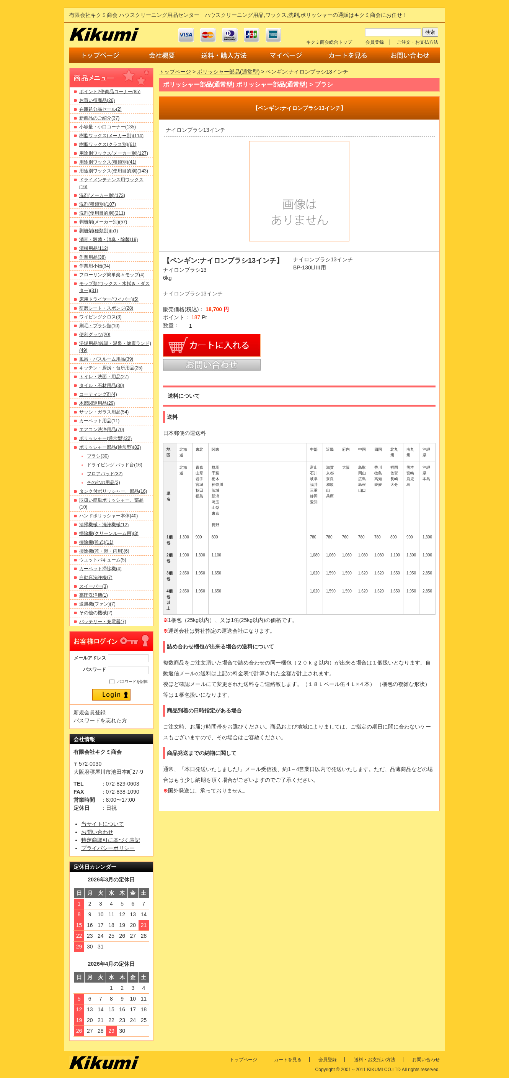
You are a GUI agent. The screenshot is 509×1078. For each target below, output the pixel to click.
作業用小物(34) (94, 266)
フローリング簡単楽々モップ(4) (112, 274)
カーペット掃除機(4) (100, 568)
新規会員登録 (89, 712)
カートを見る (288, 1059)
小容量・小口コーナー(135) (107, 127)
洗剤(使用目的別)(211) (102, 213)
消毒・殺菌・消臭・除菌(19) (108, 239)
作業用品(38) (92, 257)
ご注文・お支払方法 (417, 42)
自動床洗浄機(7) (96, 577)
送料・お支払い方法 (374, 1059)
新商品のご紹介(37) (99, 118)
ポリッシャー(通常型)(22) (105, 438)
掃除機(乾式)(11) (96, 542)
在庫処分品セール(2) (100, 109)
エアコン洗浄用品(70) (101, 429)
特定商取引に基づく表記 (110, 840)
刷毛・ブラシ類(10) (99, 325)
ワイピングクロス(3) (100, 317)
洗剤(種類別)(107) (97, 204)
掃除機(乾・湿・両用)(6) (104, 551)
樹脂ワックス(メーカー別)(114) (111, 135)
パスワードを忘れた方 (100, 720)
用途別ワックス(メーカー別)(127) (113, 153)
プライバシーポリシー (108, 848)
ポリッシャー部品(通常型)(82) (110, 447)
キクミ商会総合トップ (329, 42)
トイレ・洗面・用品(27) (104, 376)
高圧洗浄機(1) (93, 595)
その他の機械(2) (96, 612)
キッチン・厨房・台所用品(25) (110, 368)
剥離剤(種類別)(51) (98, 230)
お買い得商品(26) (97, 100)
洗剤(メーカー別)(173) (102, 195)
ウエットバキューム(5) (102, 560)
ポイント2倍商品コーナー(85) (109, 91)
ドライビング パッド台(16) (114, 465)
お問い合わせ (97, 832)
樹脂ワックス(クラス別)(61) (107, 144)
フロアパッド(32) (104, 473)
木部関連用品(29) (97, 403)
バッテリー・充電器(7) (102, 621)
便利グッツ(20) (94, 334)
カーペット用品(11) (99, 420)
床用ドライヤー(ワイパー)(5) (109, 299)
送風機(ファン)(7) (97, 604)
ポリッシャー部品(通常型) (228, 72)
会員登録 (374, 42)
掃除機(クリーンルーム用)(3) (109, 533)
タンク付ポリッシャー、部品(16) (113, 491)
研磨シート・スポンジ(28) (106, 308)
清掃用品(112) (93, 248)
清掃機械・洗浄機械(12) (104, 524)
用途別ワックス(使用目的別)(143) (113, 171)
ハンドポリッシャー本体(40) (108, 515)
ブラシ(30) (98, 456)
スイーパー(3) (93, 586)
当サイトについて (102, 824)
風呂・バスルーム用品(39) (106, 359)
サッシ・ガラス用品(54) (104, 412)
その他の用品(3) (103, 482)
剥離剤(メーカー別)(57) (103, 222)
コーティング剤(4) (98, 394)
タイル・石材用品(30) (101, 385)
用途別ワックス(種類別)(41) (107, 162)
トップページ (175, 72)
